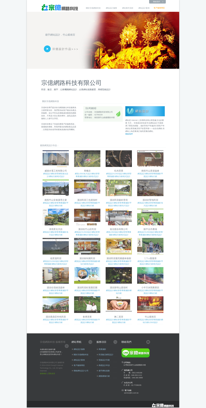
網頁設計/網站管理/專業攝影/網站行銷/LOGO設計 (150, 309)
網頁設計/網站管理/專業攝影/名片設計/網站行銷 (150, 193)
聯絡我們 (156, 2)
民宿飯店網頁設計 (105, 355)
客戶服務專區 (159, 8)
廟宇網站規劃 (103, 371)
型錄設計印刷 (103, 360)
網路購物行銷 (103, 376)
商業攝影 (101, 349)
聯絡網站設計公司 (80, 371)
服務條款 (43, 373)
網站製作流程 (127, 8)
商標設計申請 (103, 365)
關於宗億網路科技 (93, 8)
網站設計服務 (111, 8)
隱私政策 (51, 373)
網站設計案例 (144, 8)
